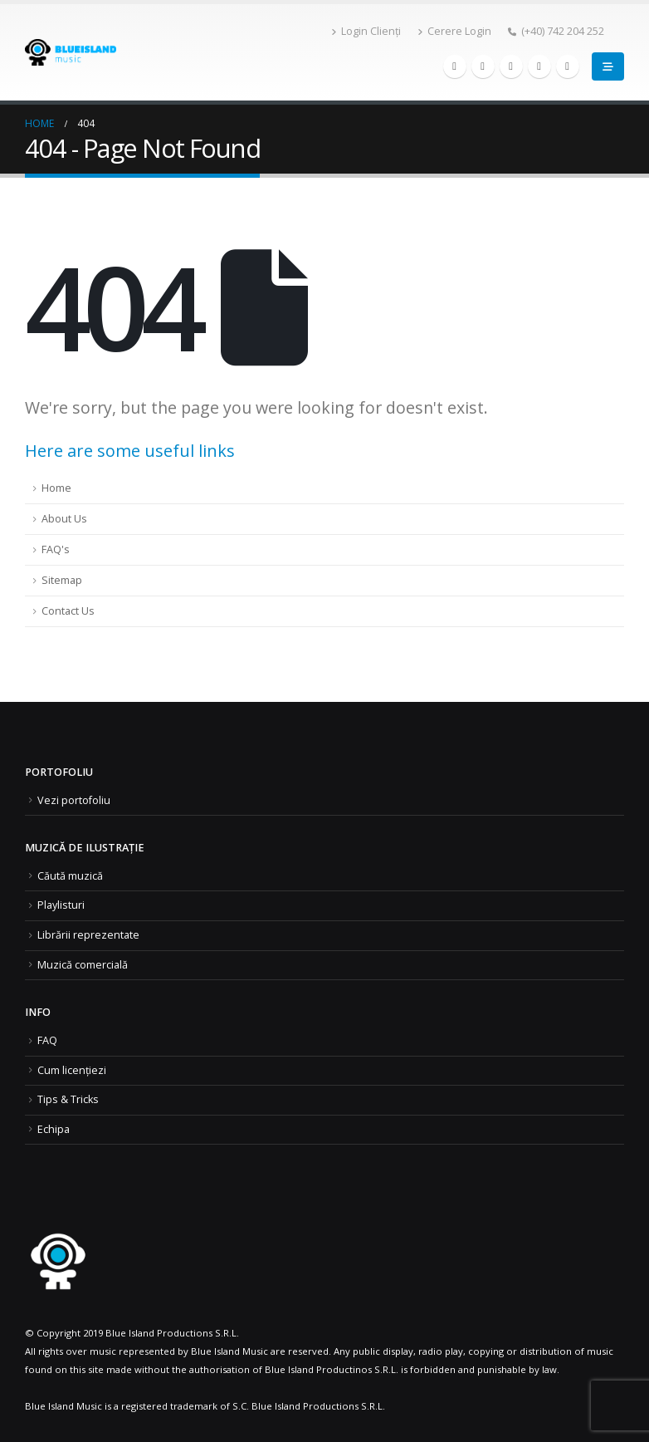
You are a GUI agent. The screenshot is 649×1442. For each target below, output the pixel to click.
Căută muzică (70, 876)
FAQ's (55, 549)
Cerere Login (454, 31)
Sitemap (61, 580)
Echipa (53, 1129)
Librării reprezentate (88, 935)
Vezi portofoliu (73, 800)
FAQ (47, 1040)
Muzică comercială (82, 965)
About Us (64, 519)
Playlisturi (61, 905)
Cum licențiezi (71, 1070)
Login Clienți (366, 31)
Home (56, 488)
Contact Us (68, 611)
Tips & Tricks (68, 1099)
